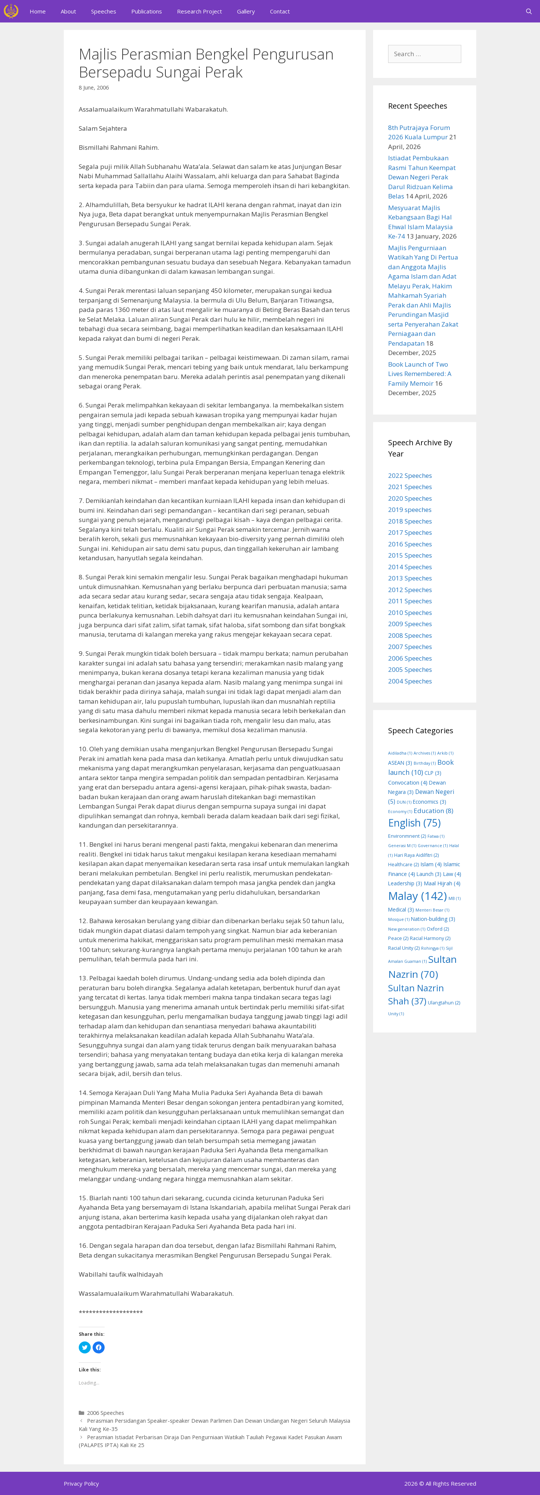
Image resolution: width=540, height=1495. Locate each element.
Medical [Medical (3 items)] (401, 909)
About (68, 11)
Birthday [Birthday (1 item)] (425, 763)
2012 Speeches (410, 589)
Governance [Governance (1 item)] (433, 845)
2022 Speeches (410, 475)
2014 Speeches (410, 566)
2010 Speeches (410, 612)
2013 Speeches (410, 578)
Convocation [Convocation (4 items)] (408, 782)
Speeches (103, 11)
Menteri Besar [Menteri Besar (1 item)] (432, 910)
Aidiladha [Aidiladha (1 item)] (400, 753)
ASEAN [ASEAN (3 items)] (400, 762)
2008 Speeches (410, 635)
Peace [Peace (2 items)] (398, 938)
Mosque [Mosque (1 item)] (399, 919)
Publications (146, 11)
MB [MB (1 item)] (454, 898)
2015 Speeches (410, 555)
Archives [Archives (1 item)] (425, 753)
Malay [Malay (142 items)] (417, 895)
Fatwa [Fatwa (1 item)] (436, 836)
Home (38, 11)
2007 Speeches (410, 646)
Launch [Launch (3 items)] (429, 873)
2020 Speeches (410, 498)
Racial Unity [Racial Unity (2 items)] (404, 948)
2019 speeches (410, 509)
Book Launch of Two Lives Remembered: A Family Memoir (420, 374)
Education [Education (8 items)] (433, 810)
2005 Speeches (410, 669)
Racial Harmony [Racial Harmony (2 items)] (430, 938)
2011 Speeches (410, 601)
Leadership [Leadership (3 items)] (405, 883)
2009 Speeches (410, 623)
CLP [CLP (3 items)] (432, 772)
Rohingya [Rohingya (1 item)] (432, 948)
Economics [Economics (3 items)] (429, 801)
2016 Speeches (410, 544)
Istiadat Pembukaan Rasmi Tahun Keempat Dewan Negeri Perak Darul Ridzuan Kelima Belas (422, 177)
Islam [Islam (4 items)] (431, 864)
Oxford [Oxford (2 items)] (438, 929)
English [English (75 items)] (414, 823)
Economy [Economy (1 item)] (400, 811)
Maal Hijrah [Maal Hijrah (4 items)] (442, 883)
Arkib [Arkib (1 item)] (445, 753)
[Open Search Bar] (529, 11)
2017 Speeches (410, 532)
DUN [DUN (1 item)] (404, 802)
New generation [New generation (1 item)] (406, 929)
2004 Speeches (410, 681)
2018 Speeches (410, 521)
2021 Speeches (410, 486)
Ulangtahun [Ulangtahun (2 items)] (444, 1003)
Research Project (199, 11)
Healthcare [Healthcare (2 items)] (403, 864)
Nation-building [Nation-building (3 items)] (433, 918)
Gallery (246, 11)
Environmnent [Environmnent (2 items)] (407, 836)
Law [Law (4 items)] (452, 873)
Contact (280, 11)
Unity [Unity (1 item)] (396, 1013)
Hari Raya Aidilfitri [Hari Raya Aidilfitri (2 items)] (416, 855)
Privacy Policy (81, 1483)
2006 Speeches (105, 1412)
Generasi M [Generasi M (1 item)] (402, 845)
